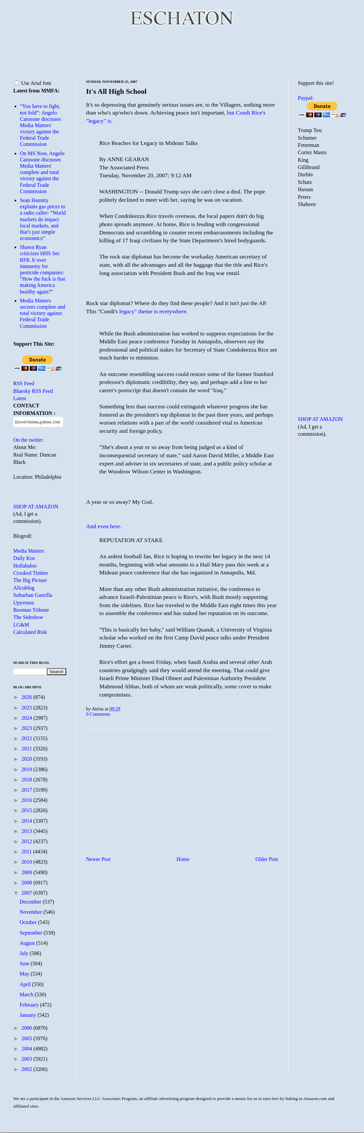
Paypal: (306, 98)
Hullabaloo (25, 565)
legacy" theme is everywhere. (153, 311)
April (26, 984)
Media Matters (28, 551)
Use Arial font (33, 83)
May (25, 974)
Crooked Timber (30, 573)
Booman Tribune (31, 610)
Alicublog (23, 588)
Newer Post (98, 859)
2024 (27, 718)
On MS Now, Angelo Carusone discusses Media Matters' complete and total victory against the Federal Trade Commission (42, 172)
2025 (27, 707)
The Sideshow (28, 617)
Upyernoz (23, 602)
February (30, 1005)
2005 (27, 1038)
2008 (27, 882)
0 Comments (98, 714)
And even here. (103, 526)
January (28, 1015)
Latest (19, 398)
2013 (27, 831)
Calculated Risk (30, 632)
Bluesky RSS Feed (33, 391)
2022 (27, 738)
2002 (27, 1069)
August (28, 943)
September (31, 933)
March (27, 994)
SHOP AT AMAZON (35, 506)
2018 (27, 779)
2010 (27, 862)
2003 (27, 1059)
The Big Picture (30, 580)
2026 (27, 697)
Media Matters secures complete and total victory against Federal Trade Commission (42, 313)
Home (183, 859)
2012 (27, 841)
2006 (27, 1028)
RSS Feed (23, 383)
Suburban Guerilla (32, 595)
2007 (27, 893)
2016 (27, 800)
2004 (27, 1048)
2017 (27, 790)
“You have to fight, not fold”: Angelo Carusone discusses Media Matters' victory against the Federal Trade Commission (40, 125)
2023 (27, 728)
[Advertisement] (182, 53)
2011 (27, 851)
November (31, 912)
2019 (27, 769)
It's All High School (116, 91)
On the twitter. (28, 440)
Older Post (266, 859)
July (25, 953)
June (25, 963)
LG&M (21, 625)
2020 (27, 759)
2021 (27, 748)
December (31, 902)
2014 (27, 821)
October (29, 922)
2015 (27, 810)
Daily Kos (24, 558)
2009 (27, 872)
